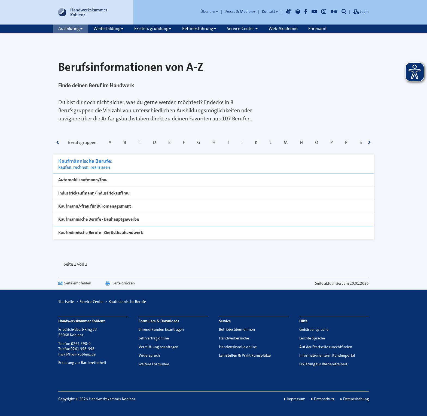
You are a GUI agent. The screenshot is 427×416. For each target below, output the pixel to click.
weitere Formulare (154, 364)
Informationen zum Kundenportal (327, 355)
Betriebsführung (199, 28)
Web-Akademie (283, 28)
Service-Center (242, 28)
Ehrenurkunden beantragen (161, 329)
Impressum (296, 398)
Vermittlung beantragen (158, 346)
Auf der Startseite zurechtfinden (325, 346)
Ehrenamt (317, 28)
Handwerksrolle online (238, 346)
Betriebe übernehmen (237, 329)
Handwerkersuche (234, 338)
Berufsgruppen (82, 142)
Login (361, 12)
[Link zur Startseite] (82, 12)
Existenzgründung (152, 28)
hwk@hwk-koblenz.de (77, 354)
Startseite (66, 301)
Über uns (209, 11)
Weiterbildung (108, 28)
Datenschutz (324, 398)
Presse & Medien (240, 11)
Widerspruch (149, 355)
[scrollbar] (57, 142)
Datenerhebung (356, 398)
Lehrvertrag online (154, 338)
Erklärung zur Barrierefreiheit (82, 362)
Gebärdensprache (313, 329)
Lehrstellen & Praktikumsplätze (245, 355)
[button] (343, 11)
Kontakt (270, 11)
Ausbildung (70, 28)
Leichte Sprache (312, 338)
